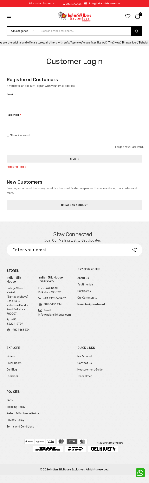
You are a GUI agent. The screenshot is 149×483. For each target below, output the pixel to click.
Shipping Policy (16, 407)
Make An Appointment (91, 304)
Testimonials (85, 284)
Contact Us (84, 363)
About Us (83, 278)
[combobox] (86, 31)
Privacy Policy (15, 420)
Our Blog (12, 369)
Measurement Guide (90, 369)
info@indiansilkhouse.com (104, 3)
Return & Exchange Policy (23, 413)
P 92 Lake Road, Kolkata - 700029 (49, 290)
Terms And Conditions (20, 426)
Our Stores (84, 291)
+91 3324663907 (54, 298)
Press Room (14, 363)
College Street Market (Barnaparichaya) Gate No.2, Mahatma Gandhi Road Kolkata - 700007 (17, 301)
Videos (11, 356)
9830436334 (72, 4)
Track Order (84, 376)
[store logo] (74, 16)
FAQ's (10, 400)
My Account (84, 356)
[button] (42, 3)
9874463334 (18, 330)
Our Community (87, 297)
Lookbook (12, 376)
